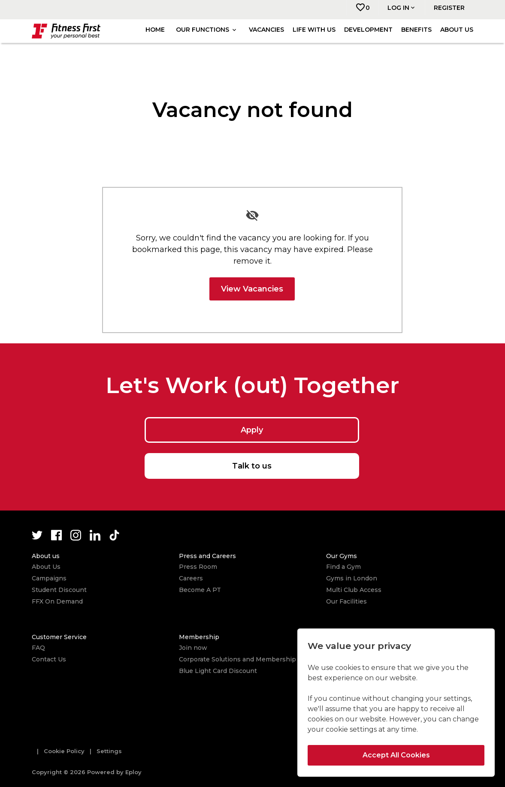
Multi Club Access (353, 590)
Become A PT (200, 590)
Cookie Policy (64, 751)
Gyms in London (351, 578)
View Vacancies (252, 289)
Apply (252, 430)
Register (449, 8)
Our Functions (207, 29)
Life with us (314, 29)
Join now (193, 648)
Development (368, 29)
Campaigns (49, 578)
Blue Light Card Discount (218, 671)
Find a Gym (343, 567)
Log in (401, 8)
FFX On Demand (57, 601)
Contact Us (49, 659)
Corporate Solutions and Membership (237, 659)
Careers (191, 578)
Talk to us (252, 466)
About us (456, 29)
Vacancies (266, 29)
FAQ (38, 648)
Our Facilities (346, 601)
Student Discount (59, 590)
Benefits (416, 29)
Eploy (133, 772)
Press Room (198, 567)
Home (155, 29)
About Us (46, 567)
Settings (109, 751)
